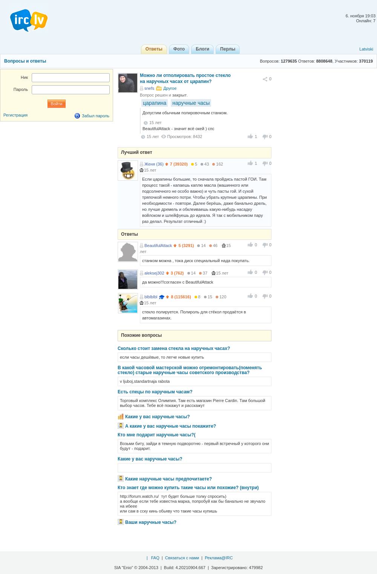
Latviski (366, 49)
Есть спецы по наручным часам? (155, 391)
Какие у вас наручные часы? (157, 416)
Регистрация (15, 115)
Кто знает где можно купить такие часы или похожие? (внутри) (188, 487)
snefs (149, 88)
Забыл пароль (95, 116)
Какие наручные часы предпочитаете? (168, 479)
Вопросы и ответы (25, 61)
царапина (154, 103)
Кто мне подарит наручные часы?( (157, 434)
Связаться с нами (182, 558)
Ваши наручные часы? (150, 522)
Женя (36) (154, 164)
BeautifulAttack (158, 245)
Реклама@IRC (219, 558)
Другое (169, 88)
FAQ (155, 558)
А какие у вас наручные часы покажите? (170, 426)
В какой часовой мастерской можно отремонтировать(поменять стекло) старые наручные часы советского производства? (190, 370)
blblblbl (150, 297)
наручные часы (191, 103)
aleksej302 (154, 273)
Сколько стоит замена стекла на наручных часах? (174, 348)
